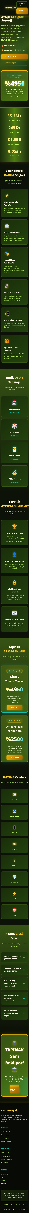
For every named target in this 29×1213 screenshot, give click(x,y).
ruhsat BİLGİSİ (5, 1156)
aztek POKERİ (5, 1138)
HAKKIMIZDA (5, 1153)
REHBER (3, 1184)
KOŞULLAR (7, 1209)
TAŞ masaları (5, 1135)
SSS (2, 1177)
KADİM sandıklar (6, 1141)
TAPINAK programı (6, 1159)
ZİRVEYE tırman (10, 57)
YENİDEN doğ (14, 757)
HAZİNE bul (21, 11)
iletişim (3, 1180)
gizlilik (15, 1209)
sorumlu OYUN (5, 1163)
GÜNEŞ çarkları (5, 1132)
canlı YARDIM (5, 1174)
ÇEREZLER (22, 1209)
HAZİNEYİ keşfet (10, 63)
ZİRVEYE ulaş (14, 707)
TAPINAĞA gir (22, 4)
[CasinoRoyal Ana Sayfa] (8, 8)
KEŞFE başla (14, 1088)
